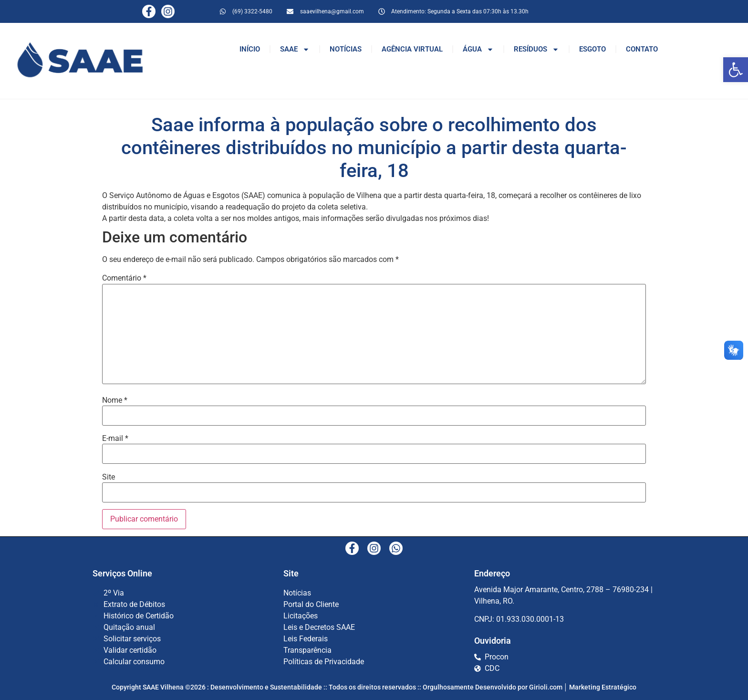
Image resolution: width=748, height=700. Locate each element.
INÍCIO (249, 49)
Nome (114, 400)
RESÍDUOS (536, 49)
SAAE (295, 49)
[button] (735, 69)
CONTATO (642, 49)
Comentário (124, 278)
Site (108, 477)
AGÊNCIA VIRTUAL (412, 49)
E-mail (115, 438)
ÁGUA (478, 49)
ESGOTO (592, 49)
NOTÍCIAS (346, 49)
